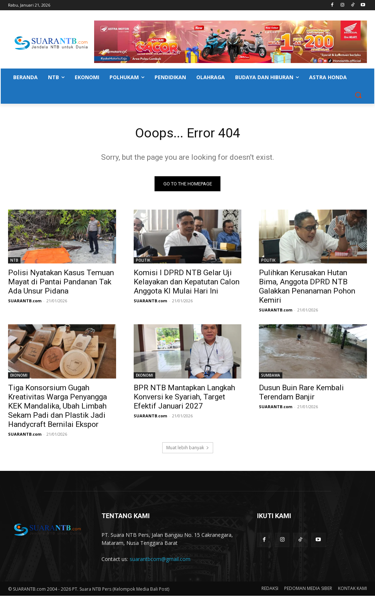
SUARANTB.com (24, 303)
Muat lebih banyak (187, 450)
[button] (358, 95)
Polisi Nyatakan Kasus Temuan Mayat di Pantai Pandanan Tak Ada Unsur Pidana (61, 284)
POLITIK (143, 262)
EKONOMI (18, 377)
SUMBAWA (270, 377)
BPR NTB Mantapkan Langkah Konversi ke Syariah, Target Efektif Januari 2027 (184, 398)
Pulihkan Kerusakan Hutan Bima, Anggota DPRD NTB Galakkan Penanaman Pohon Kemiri (307, 288)
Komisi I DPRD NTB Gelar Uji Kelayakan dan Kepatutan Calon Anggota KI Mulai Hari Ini (187, 284)
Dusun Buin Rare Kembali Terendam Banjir (301, 394)
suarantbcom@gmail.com (160, 561)
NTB (14, 262)
